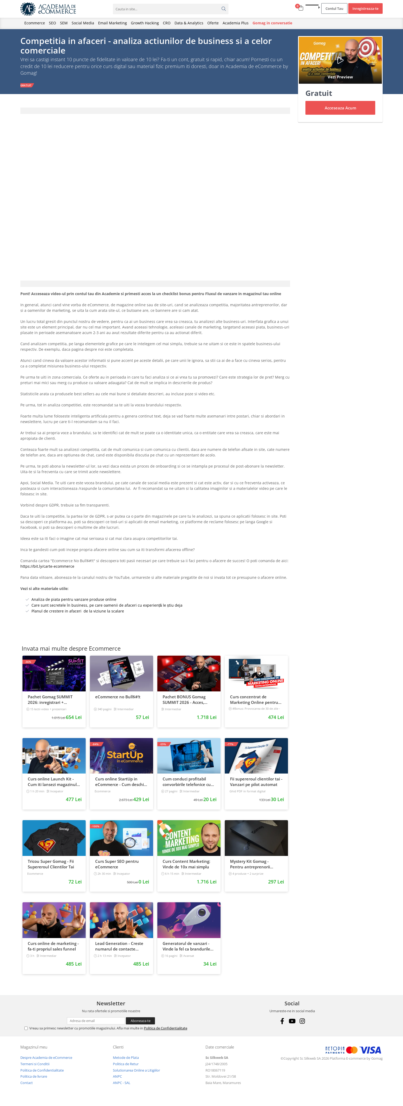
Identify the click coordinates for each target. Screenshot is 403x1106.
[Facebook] (282, 1022)
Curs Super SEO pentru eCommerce (117, 864)
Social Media (83, 22)
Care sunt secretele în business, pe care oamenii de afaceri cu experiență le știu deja (106, 605)
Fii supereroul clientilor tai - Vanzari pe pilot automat (256, 782)
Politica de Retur (126, 1065)
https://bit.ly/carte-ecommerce (47, 567)
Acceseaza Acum (340, 109)
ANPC (117, 1077)
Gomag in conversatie (272, 22)
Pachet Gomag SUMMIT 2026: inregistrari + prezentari (50, 700)
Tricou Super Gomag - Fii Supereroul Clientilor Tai (51, 864)
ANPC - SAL (121, 1083)
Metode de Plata (126, 1058)
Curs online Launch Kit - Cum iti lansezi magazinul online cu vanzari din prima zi (54, 782)
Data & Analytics (189, 22)
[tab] (155, 111)
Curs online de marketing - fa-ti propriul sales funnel (53, 947)
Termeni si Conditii (34, 1065)
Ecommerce (34, 22)
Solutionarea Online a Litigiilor (136, 1071)
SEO (52, 22)
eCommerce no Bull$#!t (117, 697)
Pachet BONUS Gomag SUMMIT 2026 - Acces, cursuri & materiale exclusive (184, 700)
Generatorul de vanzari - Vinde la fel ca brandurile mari (186, 947)
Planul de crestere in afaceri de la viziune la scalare (77, 611)
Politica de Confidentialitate (165, 1029)
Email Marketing (112, 22)
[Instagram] (302, 1022)
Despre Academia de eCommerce (46, 1058)
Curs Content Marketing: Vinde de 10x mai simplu (186, 864)
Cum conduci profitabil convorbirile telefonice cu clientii (187, 782)
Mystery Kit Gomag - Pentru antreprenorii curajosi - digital (250, 864)
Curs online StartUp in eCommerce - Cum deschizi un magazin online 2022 (121, 782)
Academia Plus (236, 22)
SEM (64, 22)
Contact (26, 1083)
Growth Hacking (145, 22)
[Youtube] (292, 1022)
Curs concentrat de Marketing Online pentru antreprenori (254, 700)
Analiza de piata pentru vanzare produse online (73, 600)
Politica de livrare (33, 1077)
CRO (167, 22)
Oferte (213, 22)
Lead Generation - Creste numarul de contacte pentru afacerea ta (119, 947)
